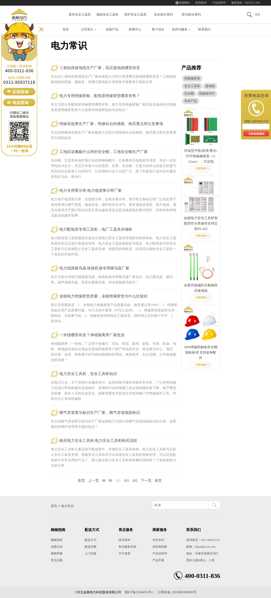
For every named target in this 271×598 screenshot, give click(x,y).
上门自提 (90, 553)
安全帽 (189, 93)
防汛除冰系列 (191, 14)
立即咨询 (200, 168)
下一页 (146, 480)
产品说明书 (219, 2)
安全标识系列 (163, 14)
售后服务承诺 (127, 546)
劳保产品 (190, 101)
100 (118, 480)
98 (103, 480)
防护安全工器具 (135, 14)
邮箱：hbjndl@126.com (200, 546)
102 (135, 480)
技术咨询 (124, 540)
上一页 (93, 480)
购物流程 (57, 540)
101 (126, 480)
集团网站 (184, 2)
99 (110, 480)
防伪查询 (201, 2)
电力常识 (67, 506)
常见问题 (57, 560)
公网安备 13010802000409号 (177, 592)
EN (257, 14)
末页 (158, 480)
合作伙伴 (158, 540)
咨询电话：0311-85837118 (202, 540)
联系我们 (204, 29)
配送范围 (90, 546)
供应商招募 (159, 546)
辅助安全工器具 (107, 14)
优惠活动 (57, 546)
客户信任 (158, 29)
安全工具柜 (192, 86)
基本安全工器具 (80, 14)
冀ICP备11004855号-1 (139, 592)
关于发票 (124, 553)
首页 (66, 29)
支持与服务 (179, 29)
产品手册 (158, 560)
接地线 (210, 86)
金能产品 (112, 29)
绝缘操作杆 (207, 93)
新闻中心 (135, 29)
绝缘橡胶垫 (192, 78)
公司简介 (87, 29)
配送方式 (90, 540)
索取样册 (57, 553)
